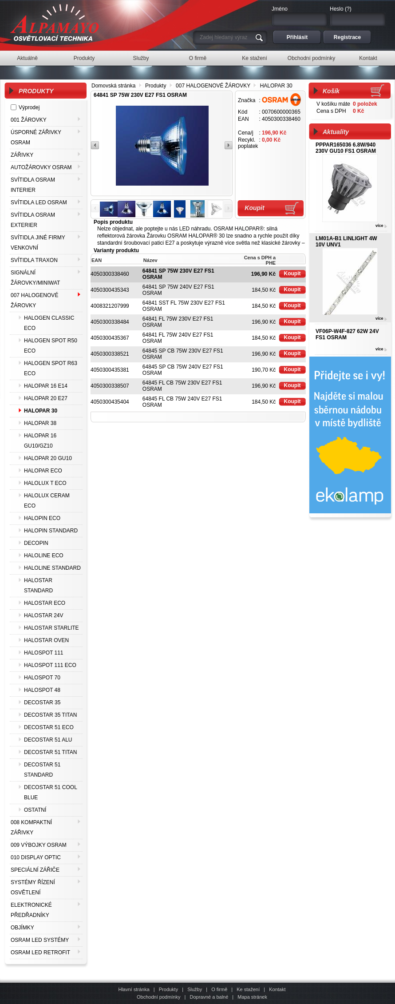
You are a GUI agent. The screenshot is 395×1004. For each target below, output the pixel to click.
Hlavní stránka (133, 989)
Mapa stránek (252, 997)
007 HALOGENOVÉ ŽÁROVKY (213, 86)
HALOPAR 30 (276, 86)
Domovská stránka (113, 86)
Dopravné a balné (209, 997)
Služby (194, 989)
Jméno (280, 9)
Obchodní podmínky (158, 997)
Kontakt (277, 989)
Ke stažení (248, 989)
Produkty (155, 86)
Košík (331, 91)
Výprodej (29, 107)
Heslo (337, 9)
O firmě (219, 989)
